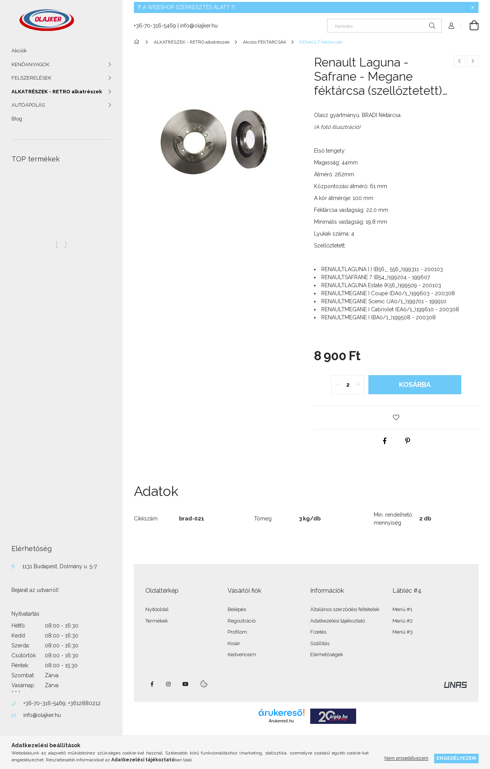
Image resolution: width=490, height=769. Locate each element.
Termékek (156, 621)
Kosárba (415, 384)
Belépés (237, 609)
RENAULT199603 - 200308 (388, 293)
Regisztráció (242, 621)
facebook (151, 684)
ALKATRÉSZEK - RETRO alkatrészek (56, 91)
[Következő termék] (473, 61)
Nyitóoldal (157, 609)
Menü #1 (402, 609)
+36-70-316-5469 (44, 703)
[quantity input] (348, 385)
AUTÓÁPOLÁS (28, 105)
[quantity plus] (358, 385)
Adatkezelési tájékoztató (337, 621)
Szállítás (319, 643)
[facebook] (384, 441)
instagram (168, 684)
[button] (396, 417)
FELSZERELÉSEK (31, 78)
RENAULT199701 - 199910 (383, 301)
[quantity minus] (337, 385)
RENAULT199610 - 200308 (390, 309)
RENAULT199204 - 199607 (375, 277)
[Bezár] (473, 7)
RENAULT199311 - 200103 (382, 269)
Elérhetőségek (326, 654)
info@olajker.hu (42, 715)
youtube (185, 684)
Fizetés (318, 632)
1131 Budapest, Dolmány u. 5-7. (60, 566)
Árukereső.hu (281, 721)
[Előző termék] (459, 61)
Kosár (234, 643)
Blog (16, 119)
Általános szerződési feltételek (344, 609)
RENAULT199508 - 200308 (378, 317)
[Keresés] (384, 26)
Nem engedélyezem (406, 758)
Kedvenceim (242, 654)
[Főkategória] (138, 42)
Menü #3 (402, 632)
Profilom (237, 632)
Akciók (19, 51)
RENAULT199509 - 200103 (381, 285)
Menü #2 (402, 621)
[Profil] (451, 26)
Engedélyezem (456, 758)
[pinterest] (407, 441)
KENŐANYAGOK (30, 64)
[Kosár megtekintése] (470, 26)
